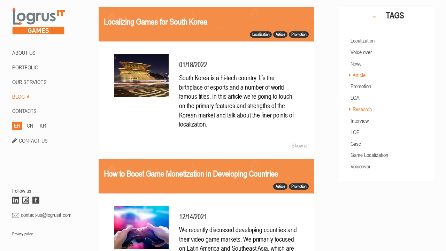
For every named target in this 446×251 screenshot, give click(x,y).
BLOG (20, 96)
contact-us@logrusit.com (46, 215)
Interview (360, 120)
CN (30, 125)
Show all (300, 145)
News (356, 63)
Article (359, 75)
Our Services (29, 82)
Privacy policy (22, 233)
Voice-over (361, 52)
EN (17, 125)
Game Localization (369, 155)
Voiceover (360, 166)
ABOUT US (24, 53)
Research (362, 109)
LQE (355, 132)
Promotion (361, 86)
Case (356, 143)
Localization (363, 40)
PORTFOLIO (25, 67)
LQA (355, 97)
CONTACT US (33, 140)
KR (43, 125)
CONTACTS (24, 111)
